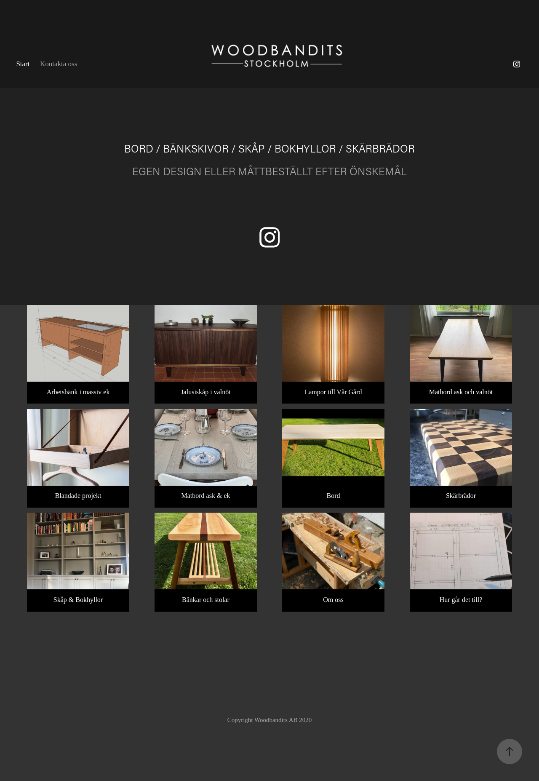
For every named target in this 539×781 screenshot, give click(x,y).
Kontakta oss (58, 64)
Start (22, 64)
